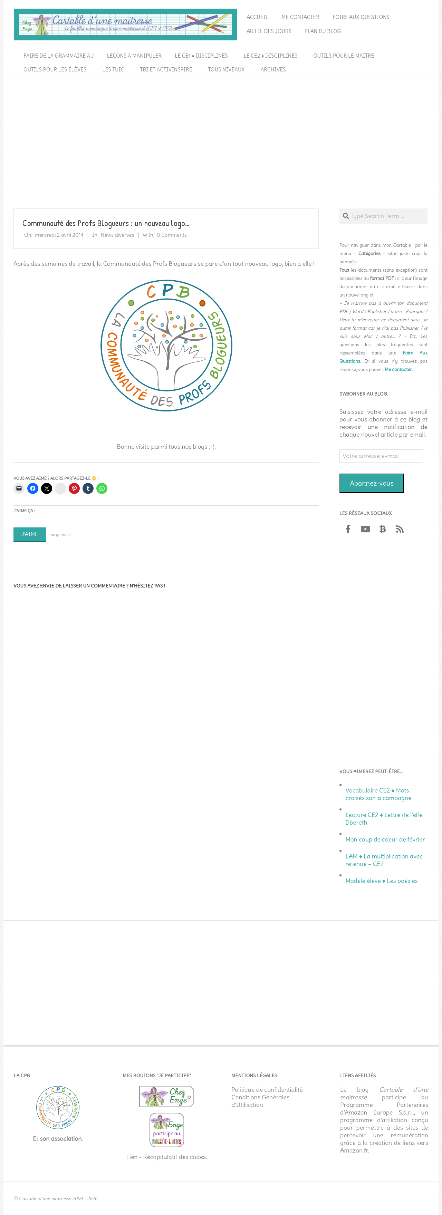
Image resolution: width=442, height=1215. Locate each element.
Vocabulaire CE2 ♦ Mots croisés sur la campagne (379, 794)
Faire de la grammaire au (58, 55)
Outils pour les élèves (54, 69)
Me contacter (300, 17)
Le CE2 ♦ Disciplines (271, 55)
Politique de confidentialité (267, 1090)
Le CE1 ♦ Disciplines (201, 55)
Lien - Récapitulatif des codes (166, 1157)
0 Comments (172, 235)
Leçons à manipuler (134, 55)
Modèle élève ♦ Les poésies (382, 881)
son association (60, 1139)
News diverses (117, 235)
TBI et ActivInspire (166, 69)
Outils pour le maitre (343, 55)
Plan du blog (323, 31)
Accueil (257, 17)
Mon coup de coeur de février (385, 839)
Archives (273, 69)
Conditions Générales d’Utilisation (260, 1101)
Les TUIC (113, 69)
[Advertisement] (221, 131)
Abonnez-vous (372, 483)
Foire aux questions (361, 17)
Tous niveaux (226, 69)
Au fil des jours (269, 31)
